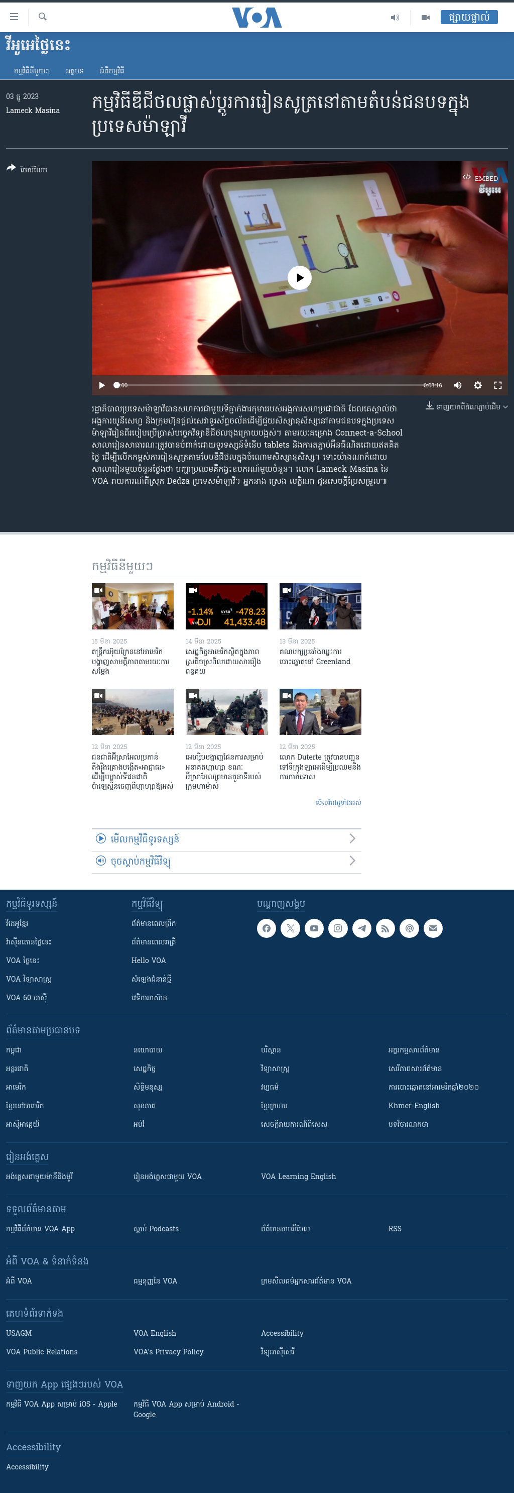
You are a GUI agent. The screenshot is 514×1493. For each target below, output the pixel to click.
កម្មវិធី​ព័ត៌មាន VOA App (40, 1229)
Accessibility (282, 1334)
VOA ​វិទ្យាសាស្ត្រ (29, 980)
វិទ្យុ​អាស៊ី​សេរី (277, 1352)
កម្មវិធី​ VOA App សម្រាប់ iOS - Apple (61, 1405)
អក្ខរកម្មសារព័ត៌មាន (414, 1050)
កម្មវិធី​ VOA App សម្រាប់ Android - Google (186, 1410)
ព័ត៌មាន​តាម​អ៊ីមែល (285, 1229)
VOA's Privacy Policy (169, 1352)
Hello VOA (149, 961)
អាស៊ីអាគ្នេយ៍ (23, 1125)
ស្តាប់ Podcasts (156, 1229)
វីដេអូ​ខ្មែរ (17, 924)
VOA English (155, 1334)
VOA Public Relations (42, 1352)
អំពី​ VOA (19, 1281)
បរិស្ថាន (271, 1050)
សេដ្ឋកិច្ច (145, 1069)
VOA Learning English (298, 1177)
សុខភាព (145, 1106)
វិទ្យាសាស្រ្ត (275, 1069)
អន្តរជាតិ (17, 1069)
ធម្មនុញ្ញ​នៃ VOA (156, 1281)
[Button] (27, 171)
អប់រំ (139, 1125)
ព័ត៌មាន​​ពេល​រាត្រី (154, 942)
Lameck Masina (33, 111)
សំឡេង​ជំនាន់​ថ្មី (151, 980)
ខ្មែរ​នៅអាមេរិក (25, 1106)
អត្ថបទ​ (75, 71)
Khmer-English (414, 1106)
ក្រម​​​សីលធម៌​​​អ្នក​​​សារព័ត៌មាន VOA (306, 1281)
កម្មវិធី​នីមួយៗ (32, 71)
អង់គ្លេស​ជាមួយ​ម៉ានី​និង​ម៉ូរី (39, 1177)
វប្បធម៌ (270, 1088)
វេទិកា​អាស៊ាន (149, 998)
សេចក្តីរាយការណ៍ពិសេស (294, 1125)
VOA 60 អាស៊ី (26, 998)
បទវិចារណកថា (408, 1125)
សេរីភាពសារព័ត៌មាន (415, 1069)
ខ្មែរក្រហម (274, 1106)
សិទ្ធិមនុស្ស (148, 1088)
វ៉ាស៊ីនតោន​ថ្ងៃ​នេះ (29, 942)
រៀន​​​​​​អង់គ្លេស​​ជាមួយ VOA (168, 1177)
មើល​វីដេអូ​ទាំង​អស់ (338, 803)
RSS (395, 1229)
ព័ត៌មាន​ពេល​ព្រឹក (154, 924)
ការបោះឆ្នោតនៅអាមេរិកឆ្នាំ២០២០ (434, 1088)
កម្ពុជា (14, 1050)
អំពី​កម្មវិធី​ (112, 71)
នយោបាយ (148, 1050)
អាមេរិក (16, 1088)
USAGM (19, 1334)
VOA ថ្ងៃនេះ (23, 961)
